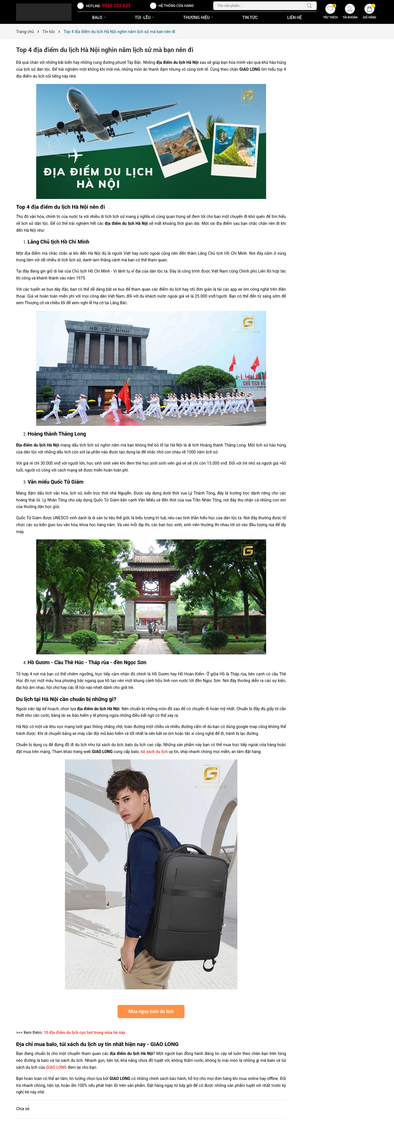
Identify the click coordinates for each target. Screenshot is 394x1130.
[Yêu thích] (330, 12)
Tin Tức (249, 17)
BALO (99, 17)
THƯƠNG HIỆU (199, 17)
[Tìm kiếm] (311, 5)
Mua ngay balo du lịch (151, 1011)
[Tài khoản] (350, 12)
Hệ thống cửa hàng (176, 6)
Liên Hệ (294, 17)
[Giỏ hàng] (369, 12)
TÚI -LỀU (145, 17)
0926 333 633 (116, 5)
